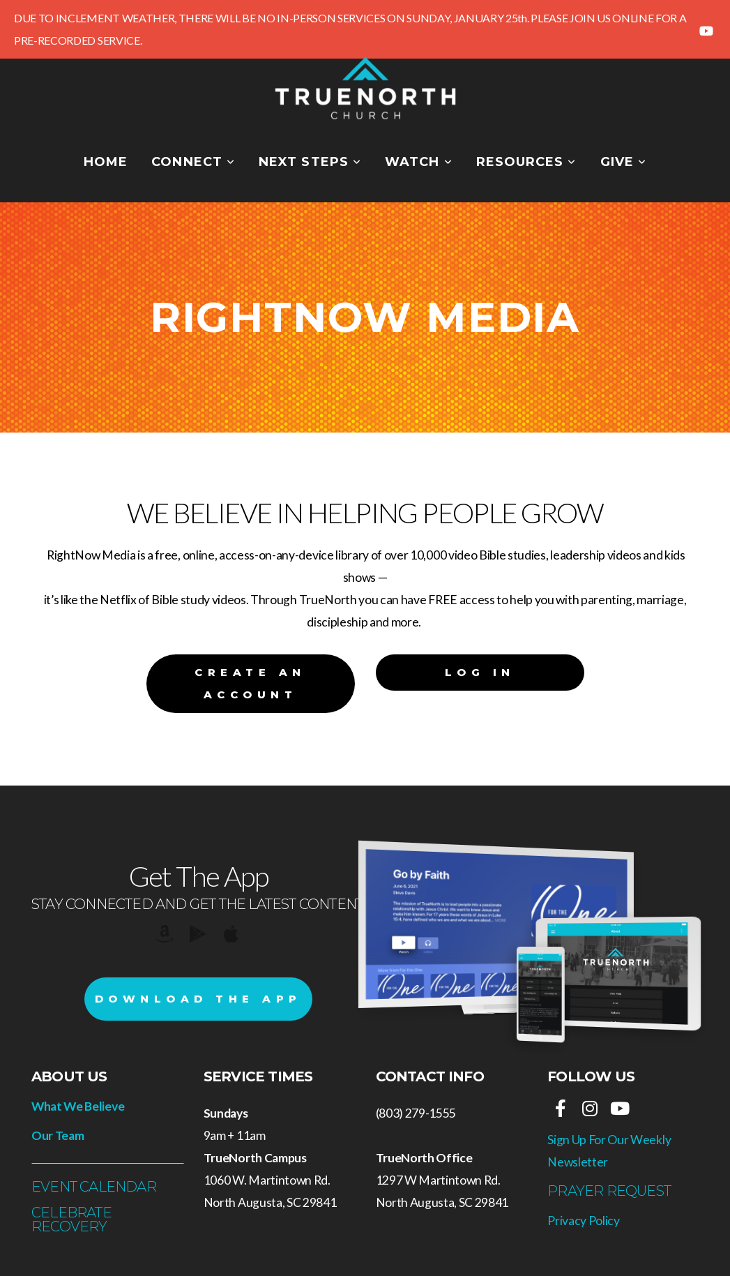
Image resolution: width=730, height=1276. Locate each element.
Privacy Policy (583, 1220)
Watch (419, 162)
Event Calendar (93, 1186)
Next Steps (310, 162)
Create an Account (250, 683)
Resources (526, 162)
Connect (193, 162)
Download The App (198, 998)
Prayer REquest (609, 1191)
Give (623, 162)
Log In (480, 672)
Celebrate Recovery (71, 1219)
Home (106, 162)
